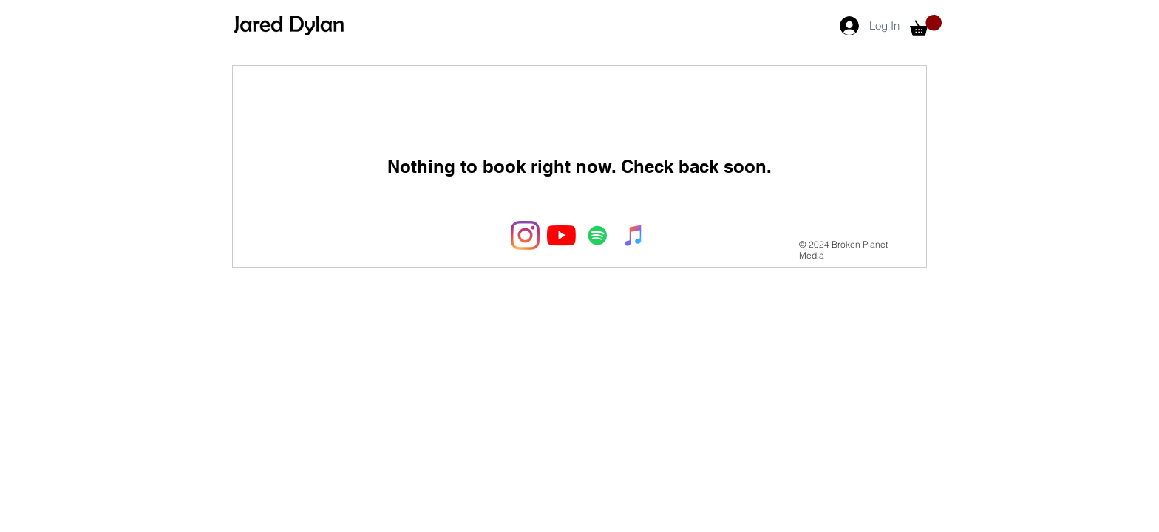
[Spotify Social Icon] (597, 235)
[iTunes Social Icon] (633, 235)
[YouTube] (561, 235)
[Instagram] (525, 235)
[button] (926, 25)
